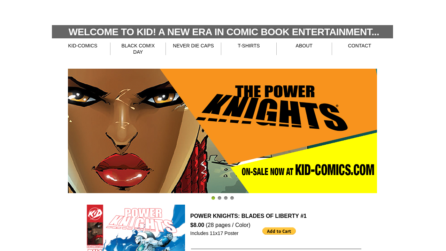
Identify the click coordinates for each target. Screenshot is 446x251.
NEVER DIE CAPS (193, 45)
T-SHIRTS (249, 45)
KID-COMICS (82, 45)
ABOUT (304, 45)
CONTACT (359, 45)
